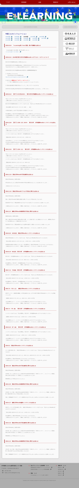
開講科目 (55, 2)
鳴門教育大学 (61, 469)
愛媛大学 (60, 473)
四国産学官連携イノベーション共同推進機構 (40, 469)
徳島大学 (60, 467)
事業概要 (23, 2)
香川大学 (60, 471)
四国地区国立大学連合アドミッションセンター (40, 467)
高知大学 (60, 475)
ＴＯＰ (8, 2)
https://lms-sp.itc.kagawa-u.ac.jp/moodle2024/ (16, 77)
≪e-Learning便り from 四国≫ (12, 51)
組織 (40, 2)
